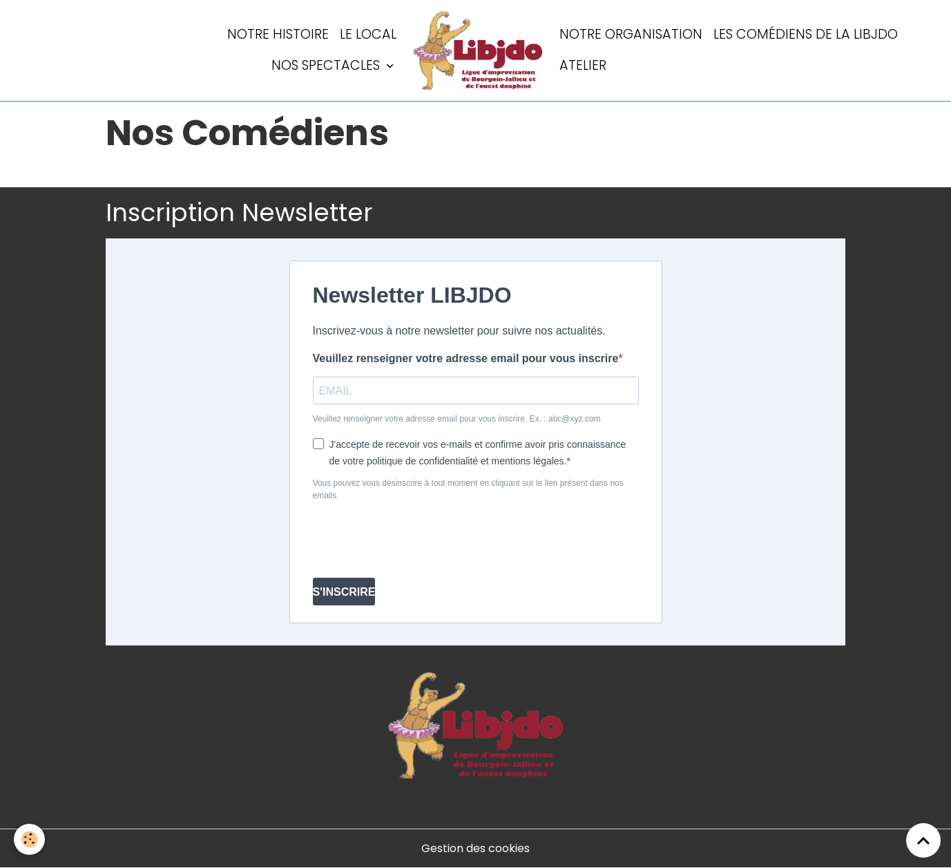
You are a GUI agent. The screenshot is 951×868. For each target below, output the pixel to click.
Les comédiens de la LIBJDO (805, 34)
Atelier (582, 65)
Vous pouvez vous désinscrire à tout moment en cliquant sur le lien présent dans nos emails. (468, 489)
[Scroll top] (923, 840)
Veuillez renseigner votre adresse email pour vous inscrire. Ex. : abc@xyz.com (457, 419)
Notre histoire (278, 34)
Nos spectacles (327, 65)
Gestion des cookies (475, 848)
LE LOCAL (368, 34)
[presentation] (418, 540)
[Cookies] (29, 839)
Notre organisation (630, 34)
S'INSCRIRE (344, 592)
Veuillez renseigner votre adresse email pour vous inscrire (466, 358)
